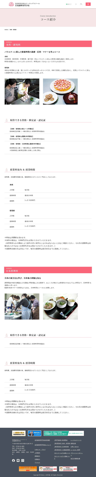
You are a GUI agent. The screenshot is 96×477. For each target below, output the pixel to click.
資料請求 (73, 443)
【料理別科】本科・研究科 (62, 443)
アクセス (37, 462)
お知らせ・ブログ (40, 449)
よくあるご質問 (75, 450)
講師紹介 (37, 456)
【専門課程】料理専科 (61, 440)
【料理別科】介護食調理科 (62, 450)
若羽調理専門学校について (43, 445)
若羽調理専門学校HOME (42, 440)
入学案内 (37, 453)
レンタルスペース (76, 440)
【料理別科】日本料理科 (61, 446)
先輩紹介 (37, 459)
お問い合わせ (75, 446)
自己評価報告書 (75, 458)
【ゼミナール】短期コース (62, 453)
